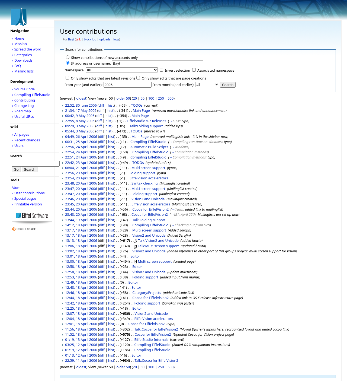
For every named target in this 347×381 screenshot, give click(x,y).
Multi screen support (148, 167)
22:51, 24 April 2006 (81, 157)
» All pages (20, 134)
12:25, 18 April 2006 (81, 308)
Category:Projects (146, 292)
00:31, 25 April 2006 (81, 141)
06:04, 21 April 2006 (81, 167)
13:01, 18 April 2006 (81, 256)
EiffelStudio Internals (151, 339)
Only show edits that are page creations (174, 78)
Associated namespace (215, 70)
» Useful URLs (23, 116)
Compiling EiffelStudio (148, 141)
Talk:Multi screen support (158, 245)
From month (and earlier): (173, 84)
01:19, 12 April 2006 (81, 349)
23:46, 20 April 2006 (81, 198)
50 (143, 98)
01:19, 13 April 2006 (81, 339)
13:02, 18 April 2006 (81, 251)
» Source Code (23, 89)
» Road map (21, 111)
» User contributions (28, 192)
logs (116, 39)
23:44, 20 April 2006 (81, 209)
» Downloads (22, 60)
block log (90, 39)
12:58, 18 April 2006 (81, 266)
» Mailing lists (23, 71)
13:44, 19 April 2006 (81, 219)
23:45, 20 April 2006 (81, 204)
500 (171, 98)
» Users (18, 145)
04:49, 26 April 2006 (81, 136)
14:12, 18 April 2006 (81, 225)
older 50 (123, 98)
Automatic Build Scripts (149, 146)
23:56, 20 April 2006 (81, 172)
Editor (135, 256)
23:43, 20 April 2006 (81, 214)
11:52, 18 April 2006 (81, 334)
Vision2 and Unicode (148, 198)
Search (16, 155)
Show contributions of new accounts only (104, 57)
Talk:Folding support (146, 125)
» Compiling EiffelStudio (31, 94)
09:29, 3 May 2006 (79, 125)
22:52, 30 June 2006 (81, 105)
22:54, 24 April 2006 (81, 152)
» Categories (22, 54)
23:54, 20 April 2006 (81, 178)
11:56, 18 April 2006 (81, 329)
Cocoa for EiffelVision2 (150, 209)
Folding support (142, 172)
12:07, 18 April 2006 (81, 313)
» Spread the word (26, 49)
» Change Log (23, 105)
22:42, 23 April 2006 (81, 162)
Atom (16, 187)
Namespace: (75, 70)
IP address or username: (91, 63)
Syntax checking (144, 183)
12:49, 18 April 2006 (81, 282)
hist (111, 105)
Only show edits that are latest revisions (103, 78)
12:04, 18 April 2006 (81, 318)
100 (151, 98)
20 (135, 98)
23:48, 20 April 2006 (81, 183)
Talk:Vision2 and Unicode (158, 240)
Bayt (71, 39)
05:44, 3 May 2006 (79, 131)
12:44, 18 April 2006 (81, 297)
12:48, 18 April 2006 (81, 287)
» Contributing (23, 100)
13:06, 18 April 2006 (81, 245)
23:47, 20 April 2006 (81, 188)
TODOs (137, 105)
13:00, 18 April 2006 (81, 261)
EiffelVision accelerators (149, 178)
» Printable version (27, 204)
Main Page (141, 110)
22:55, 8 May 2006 (79, 120)
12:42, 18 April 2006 (81, 303)
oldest (81, 98)
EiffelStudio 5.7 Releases (146, 120)
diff (101, 105)
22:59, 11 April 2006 (81, 360)
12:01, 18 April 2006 (81, 323)
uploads (104, 39)
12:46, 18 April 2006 (81, 292)
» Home (18, 38)
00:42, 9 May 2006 (79, 115)
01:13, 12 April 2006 (81, 355)
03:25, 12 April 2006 (81, 344)
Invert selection (177, 70)
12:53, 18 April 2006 (81, 277)
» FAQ (16, 65)
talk (78, 39)
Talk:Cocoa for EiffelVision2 (156, 329)
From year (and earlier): (83, 84)
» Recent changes (26, 140)
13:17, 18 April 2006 (81, 230)
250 (161, 98)
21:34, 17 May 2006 (80, 110)
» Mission (19, 43)
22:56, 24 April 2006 (81, 146)
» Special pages (24, 198)
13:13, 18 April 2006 (81, 240)
